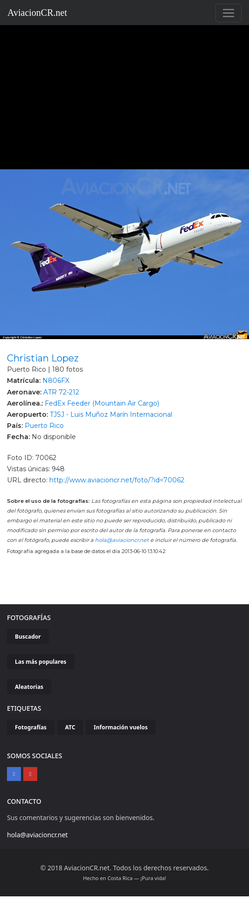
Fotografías (31, 727)
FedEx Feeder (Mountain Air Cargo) (102, 403)
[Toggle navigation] (228, 13)
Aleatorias (29, 687)
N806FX (55, 380)
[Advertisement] (125, 95)
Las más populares (41, 662)
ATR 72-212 (61, 392)
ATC (70, 727)
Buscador (28, 637)
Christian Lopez (43, 358)
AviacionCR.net (37, 12)
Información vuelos (121, 727)
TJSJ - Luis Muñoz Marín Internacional (111, 414)
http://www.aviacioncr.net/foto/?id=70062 (116, 480)
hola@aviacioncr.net (122, 540)
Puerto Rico (44, 425)
